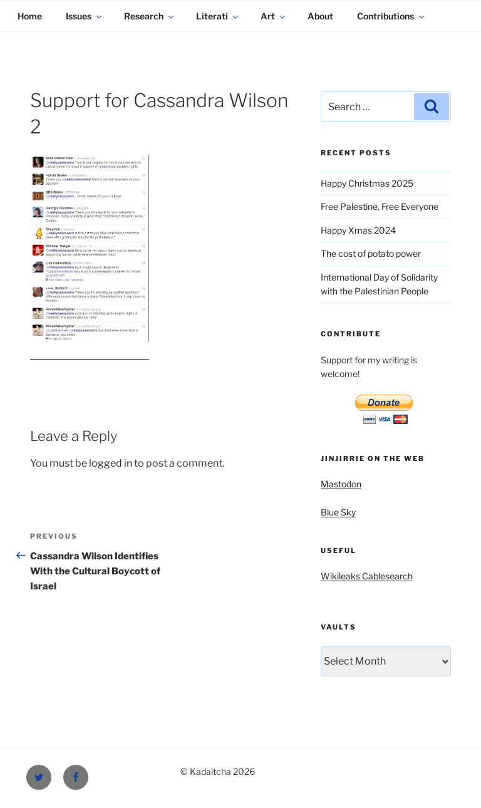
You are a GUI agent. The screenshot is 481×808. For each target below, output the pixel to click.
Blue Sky (338, 512)
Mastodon (341, 484)
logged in (110, 463)
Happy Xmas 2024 (358, 230)
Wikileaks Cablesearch (367, 576)
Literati (218, 16)
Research (149, 16)
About (320, 16)
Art (274, 16)
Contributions (391, 16)
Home (30, 16)
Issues (84, 16)
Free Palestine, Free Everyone (379, 206)
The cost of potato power (371, 253)
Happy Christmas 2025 (367, 183)
